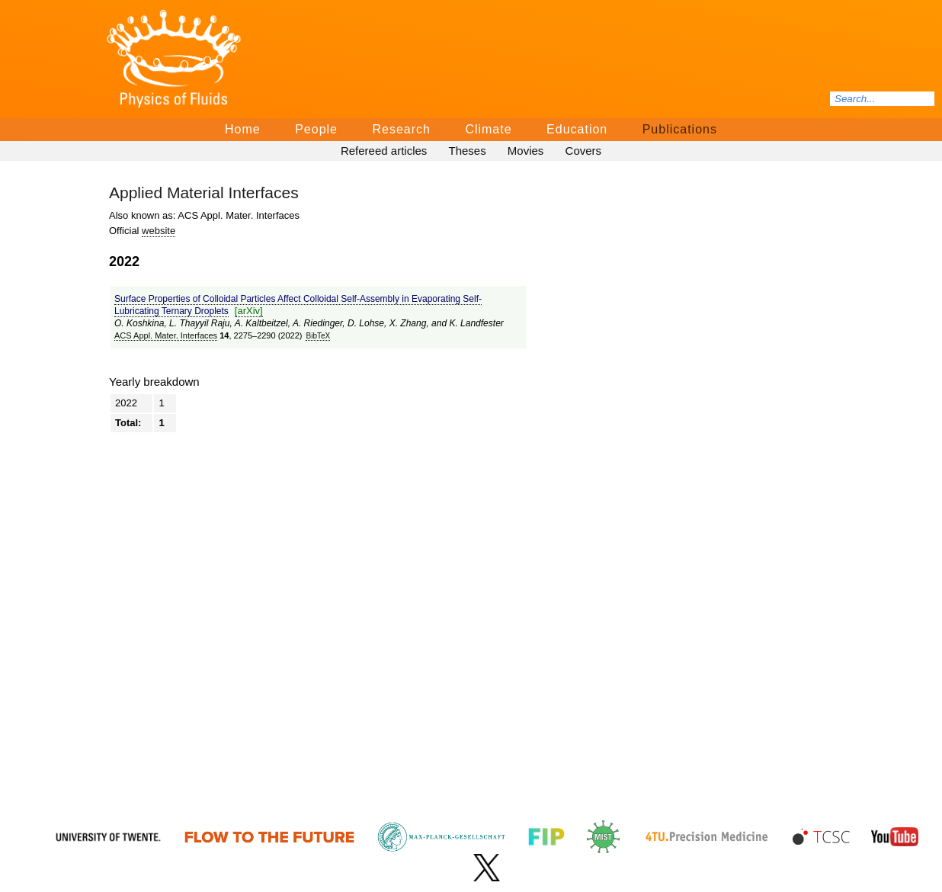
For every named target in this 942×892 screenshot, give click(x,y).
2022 (126, 403)
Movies (526, 150)
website (158, 230)
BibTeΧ (318, 336)
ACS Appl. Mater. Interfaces (165, 335)
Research (401, 129)
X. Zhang (408, 323)
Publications (679, 129)
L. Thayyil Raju (199, 323)
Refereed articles (384, 150)
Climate (488, 129)
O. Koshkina (139, 323)
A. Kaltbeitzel (261, 323)
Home (243, 129)
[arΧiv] (249, 310)
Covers (584, 150)
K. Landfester (476, 323)
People (316, 129)
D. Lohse (366, 323)
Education (576, 129)
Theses (466, 150)
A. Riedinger (317, 323)
